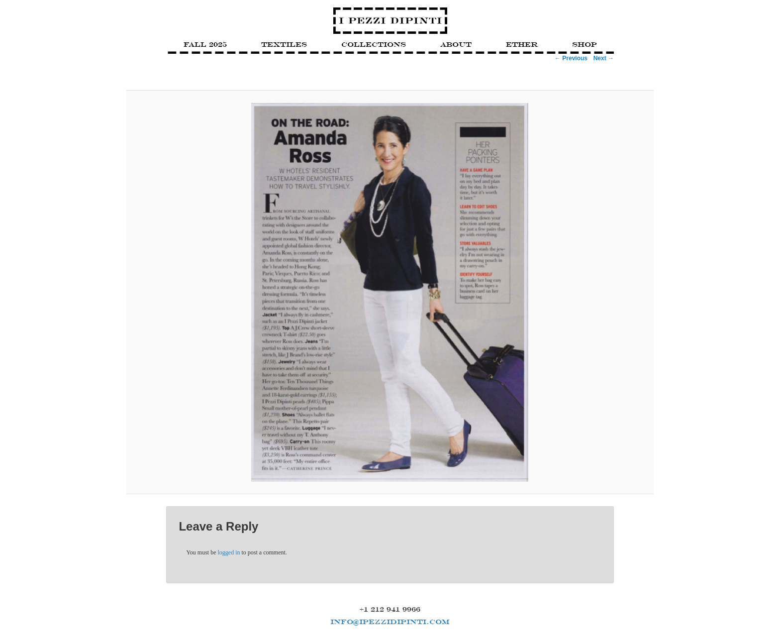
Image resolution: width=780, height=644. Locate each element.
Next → (603, 58)
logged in (229, 552)
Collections (373, 44)
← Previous (571, 58)
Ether (522, 44)
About (456, 44)
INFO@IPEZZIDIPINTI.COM (390, 622)
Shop (584, 44)
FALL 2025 (205, 44)
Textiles (284, 44)
